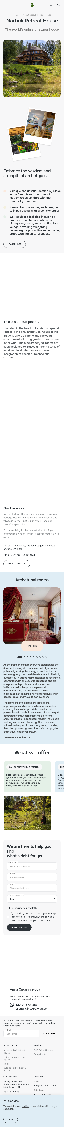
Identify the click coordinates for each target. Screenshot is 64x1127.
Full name (13, 862)
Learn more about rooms (16, 737)
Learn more (15, 244)
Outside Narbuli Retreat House (15, 1069)
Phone (12, 873)
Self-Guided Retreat (44, 1050)
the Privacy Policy (37, 916)
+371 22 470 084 (58, 5)
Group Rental (40, 1054)
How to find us (17, 563)
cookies (25, 1106)
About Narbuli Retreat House (14, 1051)
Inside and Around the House (14, 1058)
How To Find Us (11, 1091)
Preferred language (17, 895)
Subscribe (49, 1033)
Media (6, 1063)
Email (12, 884)
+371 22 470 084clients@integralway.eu (31, 1007)
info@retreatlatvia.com (45, 1085)
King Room (32, 646)
